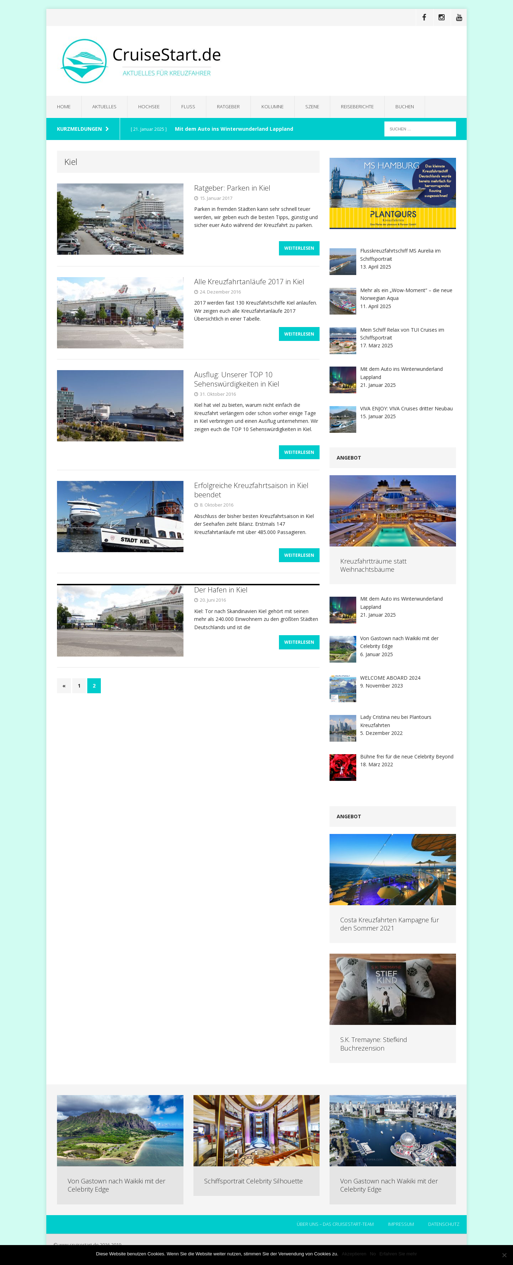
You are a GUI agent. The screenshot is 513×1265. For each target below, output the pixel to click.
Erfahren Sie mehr (398, 1253)
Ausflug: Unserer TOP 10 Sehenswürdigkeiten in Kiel (236, 381)
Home (64, 106)
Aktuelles (106, 106)
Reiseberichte (365, 106)
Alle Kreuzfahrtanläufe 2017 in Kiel (249, 284)
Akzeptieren (354, 1253)
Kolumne (278, 106)
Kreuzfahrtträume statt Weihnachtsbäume (373, 565)
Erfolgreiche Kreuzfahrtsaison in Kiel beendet (251, 494)
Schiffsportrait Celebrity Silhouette (253, 1181)
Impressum (401, 1225)
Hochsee (151, 106)
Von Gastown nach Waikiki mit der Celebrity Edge (116, 1185)
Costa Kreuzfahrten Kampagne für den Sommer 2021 (389, 924)
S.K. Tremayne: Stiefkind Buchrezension (373, 1044)
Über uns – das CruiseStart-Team (334, 1225)
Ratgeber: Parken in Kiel (232, 188)
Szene (319, 106)
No (373, 1253)
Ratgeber (232, 106)
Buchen (415, 106)
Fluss (192, 106)
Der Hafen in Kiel (221, 596)
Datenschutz (444, 1225)
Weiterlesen (299, 251)
